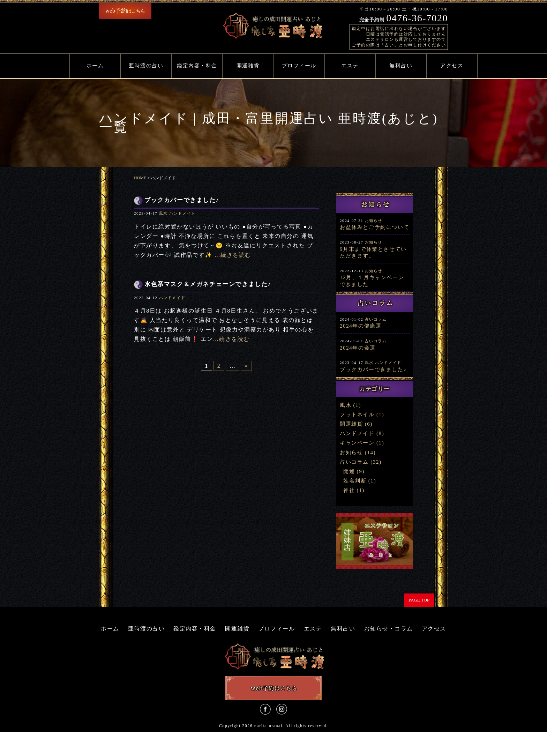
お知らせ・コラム (388, 629)
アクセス (451, 65)
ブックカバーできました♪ (373, 369)
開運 (349, 471)
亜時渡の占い (146, 65)
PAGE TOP (419, 600)
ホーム (95, 65)
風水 (163, 213)
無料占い (400, 65)
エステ (350, 65)
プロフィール (299, 65)
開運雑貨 (248, 65)
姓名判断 (354, 481)
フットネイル (357, 414)
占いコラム (376, 319)
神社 (349, 490)
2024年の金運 (358, 348)
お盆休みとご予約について (374, 227)
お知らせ (373, 220)
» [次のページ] (246, 366)
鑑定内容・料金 (197, 65)
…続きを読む (232, 255)
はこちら (125, 10)
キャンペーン (357, 443)
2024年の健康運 (360, 326)
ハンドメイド (182, 213)
